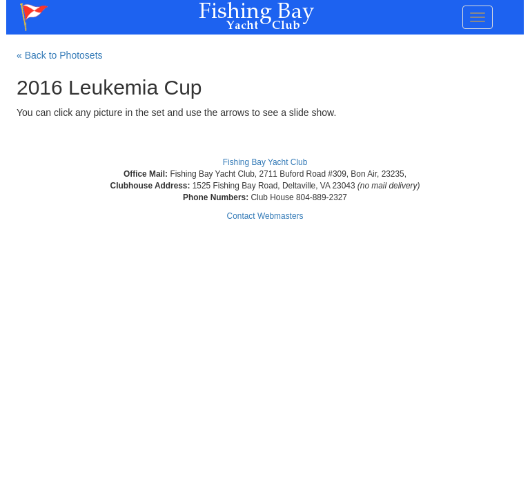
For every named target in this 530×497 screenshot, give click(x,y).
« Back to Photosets (60, 55)
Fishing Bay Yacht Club (265, 162)
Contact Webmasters (265, 216)
